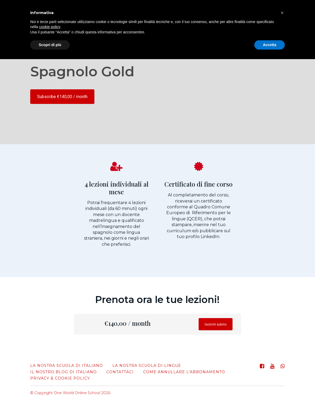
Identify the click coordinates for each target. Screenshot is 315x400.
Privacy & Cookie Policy (60, 378)
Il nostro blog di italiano (63, 372)
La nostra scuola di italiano (66, 365)
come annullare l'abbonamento (184, 372)
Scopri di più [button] (50, 45)
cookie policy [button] (49, 27)
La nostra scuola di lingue (146, 365)
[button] (282, 12)
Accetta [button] (269, 45)
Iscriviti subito (212, 325)
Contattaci (120, 372)
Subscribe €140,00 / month (62, 96)
